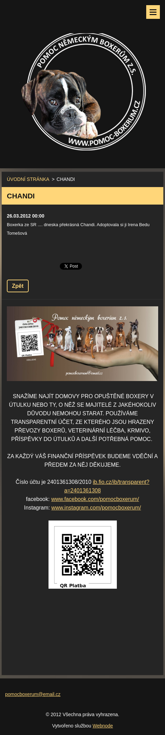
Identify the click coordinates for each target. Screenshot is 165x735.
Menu (153, 12)
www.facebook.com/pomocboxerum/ (95, 499)
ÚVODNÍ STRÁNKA (28, 179)
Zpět (18, 286)
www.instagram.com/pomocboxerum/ (96, 508)
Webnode (103, 725)
